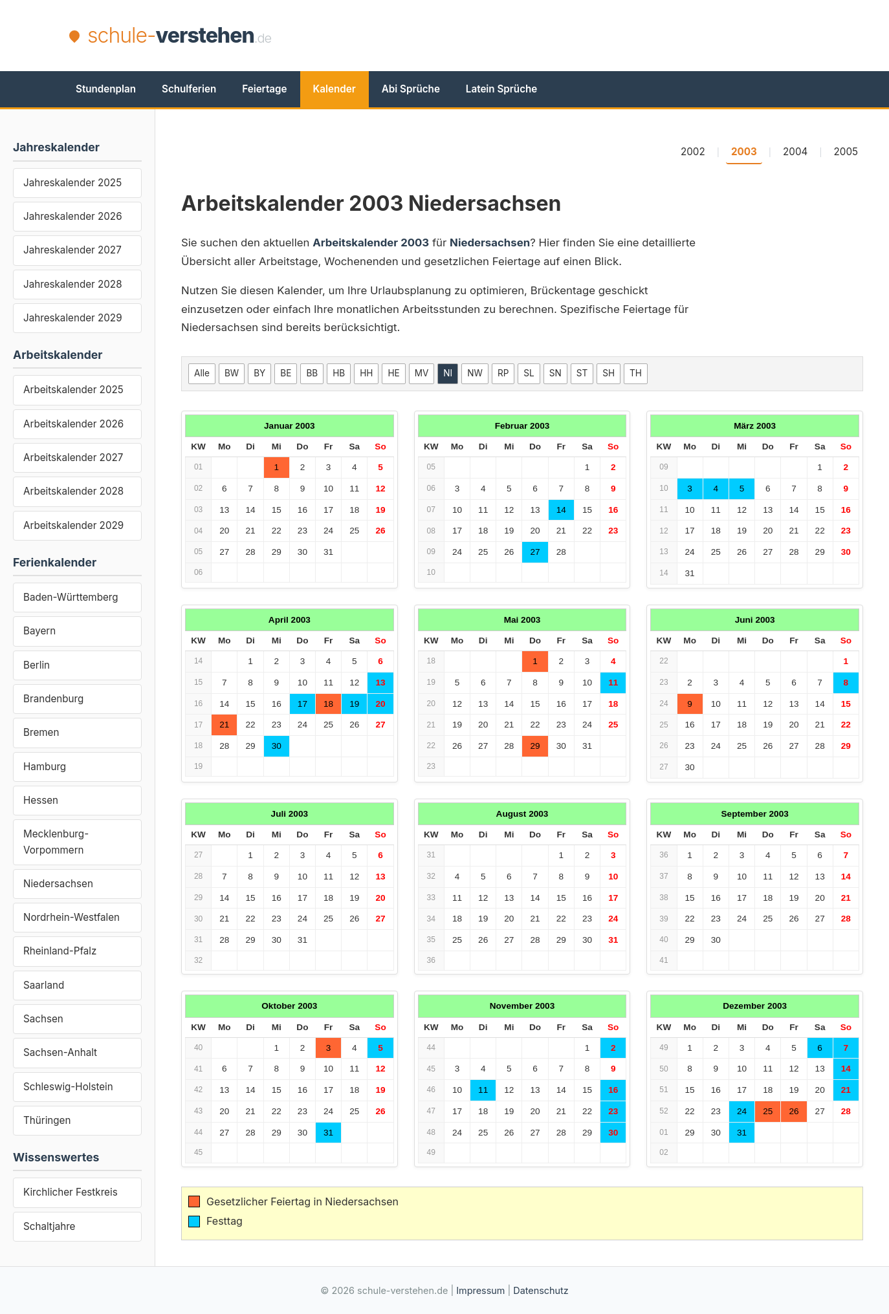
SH (608, 373)
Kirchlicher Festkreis (70, 1192)
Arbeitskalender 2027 (73, 457)
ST (581, 373)
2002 (693, 151)
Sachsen (43, 1019)
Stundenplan (106, 89)
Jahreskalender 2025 (72, 183)
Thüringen (47, 1120)
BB (312, 373)
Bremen (41, 732)
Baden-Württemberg (70, 597)
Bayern (39, 631)
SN (555, 373)
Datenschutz (540, 1290)
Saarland (43, 985)
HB (339, 373)
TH (636, 373)
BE (285, 373)
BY (259, 373)
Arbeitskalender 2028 (73, 491)
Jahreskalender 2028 (72, 284)
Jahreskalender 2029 (72, 318)
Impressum (480, 1290)
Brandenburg (53, 699)
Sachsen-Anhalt (60, 1052)
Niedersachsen (58, 884)
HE (393, 373)
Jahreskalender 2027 (72, 250)
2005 (846, 151)
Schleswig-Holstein (68, 1087)
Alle (202, 373)
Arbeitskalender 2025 (73, 389)
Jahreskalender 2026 (72, 216)
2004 (795, 151)
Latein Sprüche (501, 89)
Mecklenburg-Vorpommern (56, 842)
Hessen (40, 800)
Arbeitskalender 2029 (73, 525)
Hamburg (44, 766)
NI (447, 373)
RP (503, 373)
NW (475, 373)
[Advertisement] (584, 35)
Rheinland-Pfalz (59, 951)
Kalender (334, 89)
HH (366, 373)
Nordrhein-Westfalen (71, 917)
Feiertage (264, 89)
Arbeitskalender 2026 (73, 424)
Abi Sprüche (411, 89)
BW (232, 373)
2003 (744, 151)
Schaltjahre (49, 1226)
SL (528, 373)
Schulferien (189, 89)
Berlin (36, 665)
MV (422, 373)
